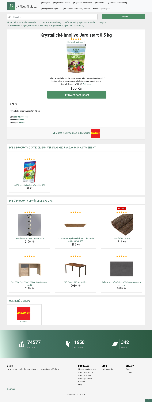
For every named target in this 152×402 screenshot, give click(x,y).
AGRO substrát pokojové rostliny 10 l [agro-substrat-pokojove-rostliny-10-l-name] (29, 185)
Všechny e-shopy (85, 379)
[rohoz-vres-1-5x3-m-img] (121, 225)
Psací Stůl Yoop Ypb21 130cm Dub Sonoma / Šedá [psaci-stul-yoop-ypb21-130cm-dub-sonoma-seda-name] (29, 283)
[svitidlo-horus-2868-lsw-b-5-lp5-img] (29, 225)
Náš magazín (107, 369)
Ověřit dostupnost (76, 95)
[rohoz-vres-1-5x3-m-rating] (121, 212)
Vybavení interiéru (61, 3)
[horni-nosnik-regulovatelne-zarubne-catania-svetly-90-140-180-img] (75, 225)
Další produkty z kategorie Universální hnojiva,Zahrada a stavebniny (52, 147)
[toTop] (148, 400)
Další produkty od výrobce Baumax (31, 200)
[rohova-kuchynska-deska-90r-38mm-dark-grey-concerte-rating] (121, 256)
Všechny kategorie (101, 9)
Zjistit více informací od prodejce (76, 133)
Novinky (81, 382)
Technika (99, 3)
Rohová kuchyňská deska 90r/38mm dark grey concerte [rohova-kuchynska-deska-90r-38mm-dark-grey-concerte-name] (121, 283)
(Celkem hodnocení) (76, 42)
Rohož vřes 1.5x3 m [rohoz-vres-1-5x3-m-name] (122, 238)
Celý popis (87, 84)
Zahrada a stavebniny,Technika (76, 9)
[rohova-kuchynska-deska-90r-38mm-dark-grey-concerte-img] (121, 269)
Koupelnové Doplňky (50, 9)
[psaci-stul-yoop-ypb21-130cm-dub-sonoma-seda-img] (29, 269)
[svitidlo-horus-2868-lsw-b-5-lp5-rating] (29, 212)
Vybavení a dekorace (82, 3)
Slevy (80, 385)
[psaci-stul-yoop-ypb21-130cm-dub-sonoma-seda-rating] (29, 256)
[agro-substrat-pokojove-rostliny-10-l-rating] (29, 159)
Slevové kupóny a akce (87, 369)
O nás (128, 369)
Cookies (129, 372)
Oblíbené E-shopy (19, 300)
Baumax (20, 120)
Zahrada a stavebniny (117, 3)
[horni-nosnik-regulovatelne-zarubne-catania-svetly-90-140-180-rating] (75, 212)
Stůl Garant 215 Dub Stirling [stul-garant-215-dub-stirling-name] (75, 282)
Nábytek (45, 3)
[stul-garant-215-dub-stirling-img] (75, 269)
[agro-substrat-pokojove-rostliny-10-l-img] (29, 172)
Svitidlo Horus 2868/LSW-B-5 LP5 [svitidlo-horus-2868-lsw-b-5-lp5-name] (30, 238)
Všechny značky (84, 375)
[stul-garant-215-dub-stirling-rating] (75, 256)
